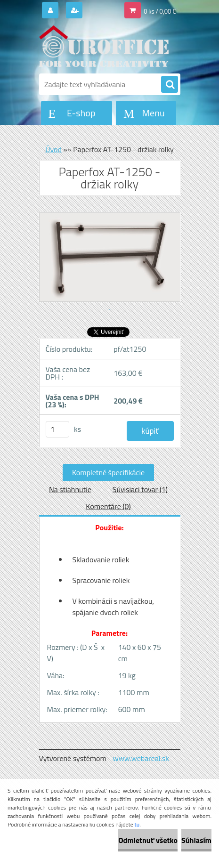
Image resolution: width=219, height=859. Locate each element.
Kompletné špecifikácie (108, 472)
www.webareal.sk (141, 758)
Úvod (53, 149)
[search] (169, 85)
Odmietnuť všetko (148, 840)
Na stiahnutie (70, 489)
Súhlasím (196, 840)
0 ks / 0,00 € (160, 11)
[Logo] (104, 46)
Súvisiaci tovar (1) (140, 489)
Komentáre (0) (108, 506)
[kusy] (57, 429)
